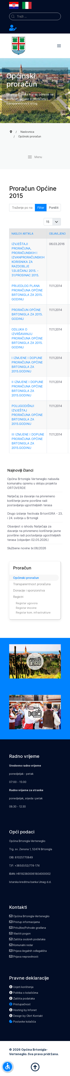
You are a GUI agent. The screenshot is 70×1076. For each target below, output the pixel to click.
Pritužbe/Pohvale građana (27, 927)
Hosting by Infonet (23, 1010)
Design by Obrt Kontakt (26, 1015)
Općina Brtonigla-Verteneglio (29, 916)
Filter (40, 207)
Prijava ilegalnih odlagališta (28, 950)
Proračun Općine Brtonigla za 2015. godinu (27, 314)
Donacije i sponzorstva (29, 590)
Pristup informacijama (24, 922)
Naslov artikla (22, 233)
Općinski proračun (26, 578)
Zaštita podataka (22, 998)
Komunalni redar (21, 945)
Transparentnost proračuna (32, 584)
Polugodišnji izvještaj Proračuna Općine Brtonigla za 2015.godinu (27, 415)
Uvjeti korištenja (21, 986)
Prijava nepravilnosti (23, 956)
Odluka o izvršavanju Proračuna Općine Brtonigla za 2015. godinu (27, 338)
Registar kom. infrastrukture (33, 612)
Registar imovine (26, 607)
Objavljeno (57, 233)
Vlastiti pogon (20, 933)
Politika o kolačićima (23, 992)
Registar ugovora (27, 603)
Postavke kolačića (22, 1021)
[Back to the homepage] (18, 45)
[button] (59, 45)
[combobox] (35, 16)
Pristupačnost (20, 1004)
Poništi (53, 207)
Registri (18, 597)
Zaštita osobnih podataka (27, 939)
